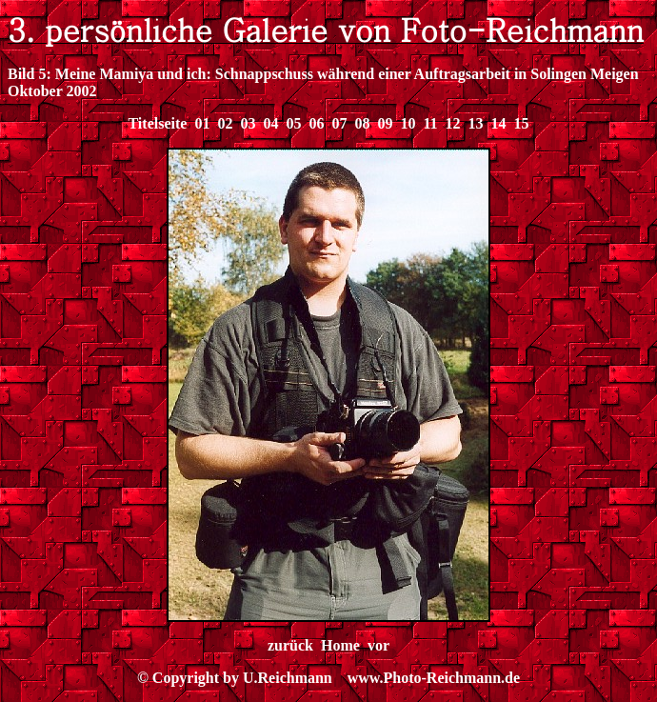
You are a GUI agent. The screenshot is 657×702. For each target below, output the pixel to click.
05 (293, 123)
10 (407, 123)
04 (270, 123)
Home (340, 645)
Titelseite (157, 123)
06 (316, 123)
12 (453, 123)
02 (224, 123)
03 (247, 123)
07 (339, 123)
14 (499, 123)
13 (476, 123)
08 (361, 123)
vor (378, 645)
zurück (290, 645)
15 (521, 123)
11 (430, 123)
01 (201, 123)
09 (384, 123)
